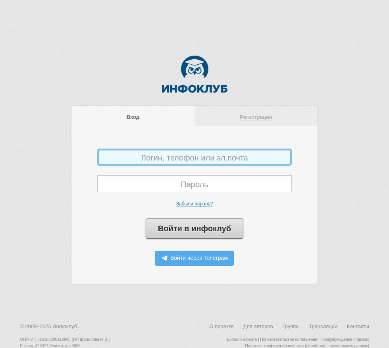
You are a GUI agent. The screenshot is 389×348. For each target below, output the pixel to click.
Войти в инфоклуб (194, 228)
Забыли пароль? (194, 204)
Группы (290, 326)
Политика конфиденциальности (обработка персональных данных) (307, 346)
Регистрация (256, 117)
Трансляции (323, 326)
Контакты (358, 326)
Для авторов (258, 326)
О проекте (221, 326)
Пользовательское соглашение (288, 339)
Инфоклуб (64, 326)
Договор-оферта (242, 339)
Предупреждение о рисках (344, 339)
